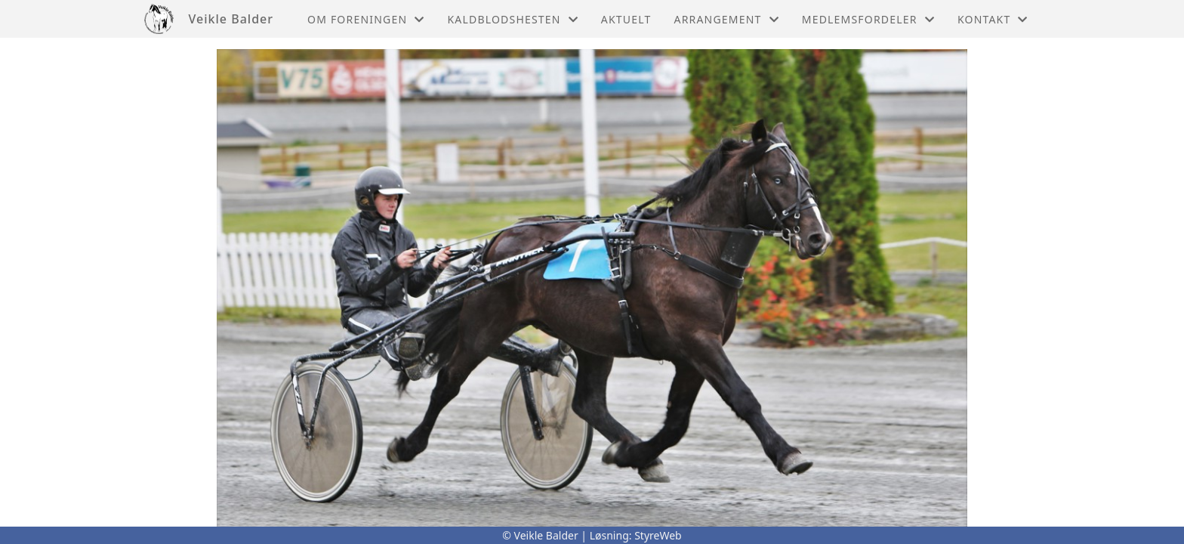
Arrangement (726, 19)
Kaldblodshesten (512, 19)
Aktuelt (626, 19)
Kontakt (992, 19)
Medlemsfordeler (868, 19)
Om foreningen (365, 19)
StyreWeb (658, 535)
